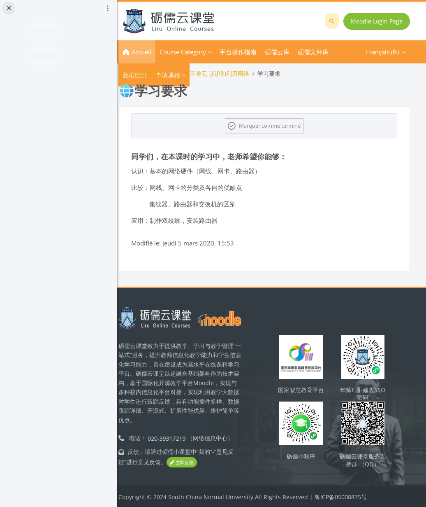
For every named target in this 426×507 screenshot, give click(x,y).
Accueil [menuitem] (156, 52)
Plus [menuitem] (285, 52)
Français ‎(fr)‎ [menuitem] (321, 52)
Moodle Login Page (377, 21)
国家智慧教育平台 (307, 393)
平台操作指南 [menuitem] (252, 52)
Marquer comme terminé (277, 125)
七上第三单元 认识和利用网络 (225, 73)
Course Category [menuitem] (197, 52)
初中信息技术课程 (156, 73)
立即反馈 (196, 462)
